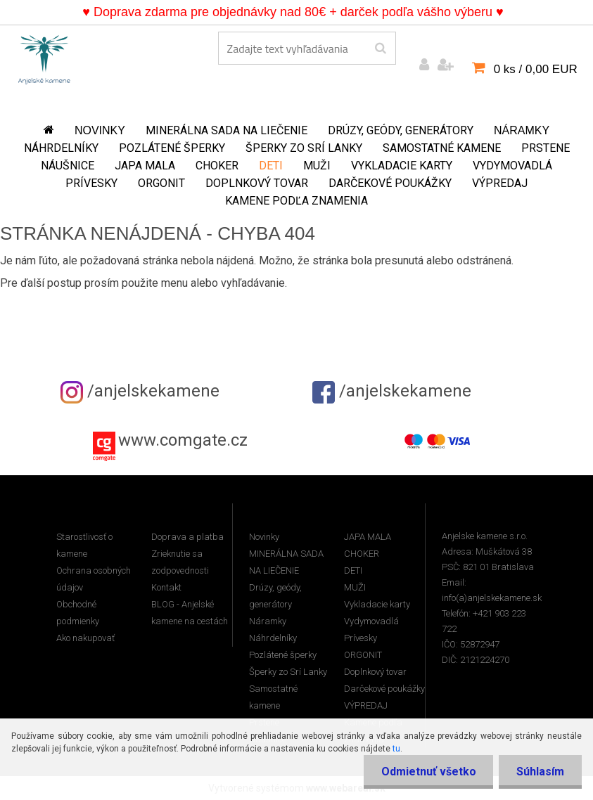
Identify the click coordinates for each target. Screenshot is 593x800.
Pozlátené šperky (172, 148)
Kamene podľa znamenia (296, 200)
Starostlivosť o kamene (84, 545)
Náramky (521, 130)
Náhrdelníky (61, 148)
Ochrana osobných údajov (93, 579)
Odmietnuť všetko (428, 771)
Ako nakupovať (85, 638)
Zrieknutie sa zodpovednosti (180, 562)
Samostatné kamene (442, 148)
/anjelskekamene (139, 391)
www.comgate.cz (183, 440)
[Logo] (44, 57)
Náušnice (67, 165)
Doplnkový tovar (256, 183)
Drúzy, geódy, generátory (400, 130)
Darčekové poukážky (390, 183)
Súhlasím (540, 771)
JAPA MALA (145, 165)
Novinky (100, 130)
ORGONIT (161, 183)
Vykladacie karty (401, 165)
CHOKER (217, 165)
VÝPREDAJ (500, 183)
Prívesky (91, 183)
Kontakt (166, 587)
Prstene (545, 148)
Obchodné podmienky (77, 612)
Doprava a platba (187, 536)
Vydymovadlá (512, 165)
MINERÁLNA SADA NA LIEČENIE (226, 130)
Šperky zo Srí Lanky (304, 148)
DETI (271, 165)
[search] (380, 48)
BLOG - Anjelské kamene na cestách (189, 612)
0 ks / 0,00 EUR (536, 69)
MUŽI (317, 165)
